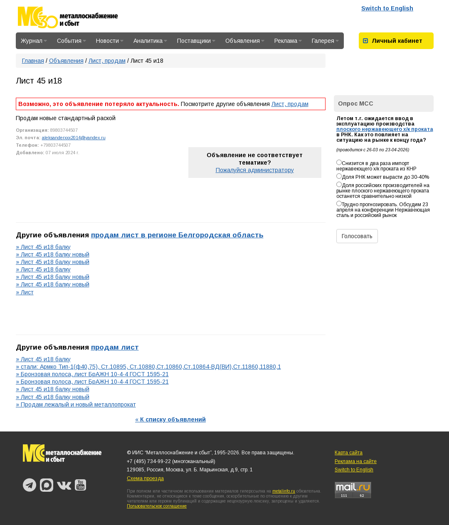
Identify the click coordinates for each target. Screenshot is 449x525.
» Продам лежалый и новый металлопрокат (76, 404)
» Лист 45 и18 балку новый (52, 254)
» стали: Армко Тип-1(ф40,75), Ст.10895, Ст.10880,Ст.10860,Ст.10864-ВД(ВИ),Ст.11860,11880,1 (148, 366)
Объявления (244, 40)
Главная (33, 60)
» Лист (25, 292)
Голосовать (357, 236)
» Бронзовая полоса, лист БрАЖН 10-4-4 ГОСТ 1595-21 (92, 374)
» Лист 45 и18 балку (43, 247)
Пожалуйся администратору (255, 170)
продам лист (115, 347)
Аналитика (150, 40)
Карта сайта (349, 453)
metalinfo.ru (283, 491)
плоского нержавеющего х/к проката (384, 129)
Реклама (288, 40)
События (71, 40)
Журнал (34, 40)
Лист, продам (107, 60)
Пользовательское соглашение (157, 506)
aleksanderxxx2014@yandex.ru (74, 137)
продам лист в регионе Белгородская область (177, 235)
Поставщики (196, 40)
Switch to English (387, 8)
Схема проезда (145, 478)
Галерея (325, 40)
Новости (109, 40)
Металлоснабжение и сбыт (79, 17)
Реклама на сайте (356, 461)
